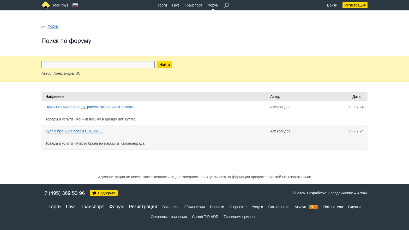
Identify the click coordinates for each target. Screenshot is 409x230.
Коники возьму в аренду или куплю (105, 119)
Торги (162, 5)
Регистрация (355, 5)
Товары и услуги (59, 119)
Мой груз (60, 5)
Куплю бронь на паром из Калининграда (110, 143)
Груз (175, 5)
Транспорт (193, 5)
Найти (164, 64)
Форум (213, 5)
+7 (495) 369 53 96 (63, 193)
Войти (332, 5)
